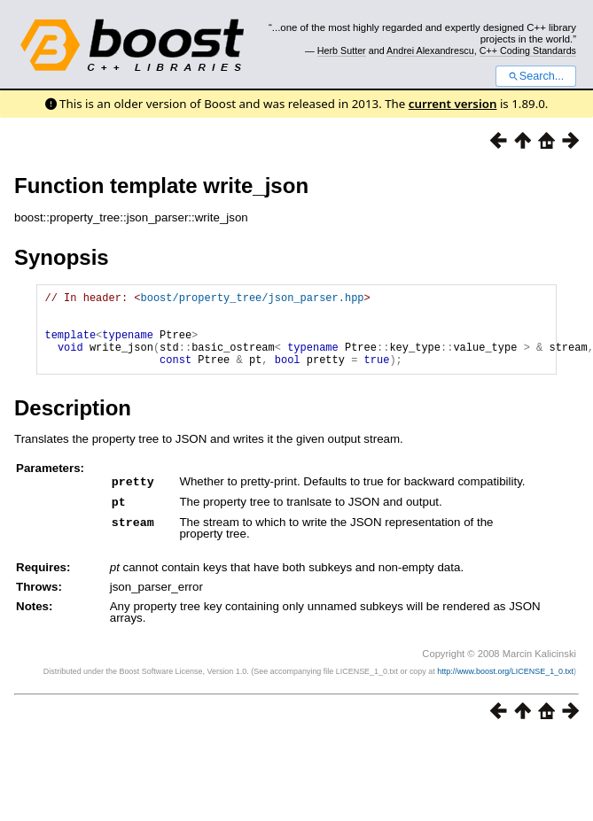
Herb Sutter (341, 50)
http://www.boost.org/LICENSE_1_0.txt (505, 685)
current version (453, 104)
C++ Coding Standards (528, 50)
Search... (536, 76)
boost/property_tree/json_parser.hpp (251, 299)
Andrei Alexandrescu (430, 50)
